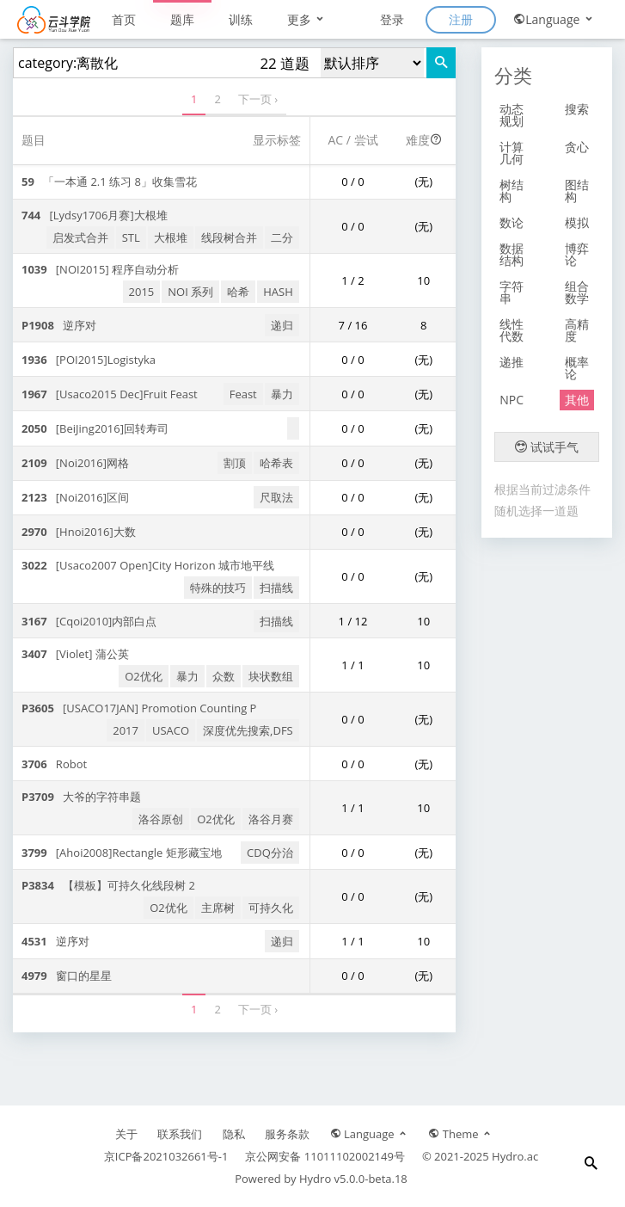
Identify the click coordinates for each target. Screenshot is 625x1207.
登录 (392, 19)
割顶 (235, 463)
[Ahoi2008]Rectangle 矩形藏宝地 (121, 852)
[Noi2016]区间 (75, 497)
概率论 (577, 368)
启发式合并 (80, 237)
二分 (282, 237)
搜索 (577, 109)
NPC (511, 399)
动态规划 (511, 115)
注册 (461, 19)
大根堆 (170, 237)
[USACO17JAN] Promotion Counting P (138, 708)
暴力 (282, 394)
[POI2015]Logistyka (88, 359)
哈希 (238, 291)
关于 (126, 1134)
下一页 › (258, 99)
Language (554, 19)
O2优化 (143, 676)
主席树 (218, 907)
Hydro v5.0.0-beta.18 (353, 1178)
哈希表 (276, 463)
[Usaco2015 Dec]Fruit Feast (109, 394)
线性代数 (511, 330)
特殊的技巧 (218, 587)
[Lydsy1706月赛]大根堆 (94, 215)
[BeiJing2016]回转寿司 (95, 428)
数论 (511, 222)
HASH (278, 291)
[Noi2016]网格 (75, 463)
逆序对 (58, 325)
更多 (307, 19)
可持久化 (270, 907)
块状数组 (270, 676)
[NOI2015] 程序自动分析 (100, 269)
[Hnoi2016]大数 (78, 531)
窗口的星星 (66, 975)
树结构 (511, 190)
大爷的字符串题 (81, 796)
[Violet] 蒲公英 (75, 654)
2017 (125, 730)
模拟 (577, 222)
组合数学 (577, 292)
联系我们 (179, 1134)
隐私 (234, 1134)
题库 (182, 19)
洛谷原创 (160, 819)
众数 (223, 676)
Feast (243, 394)
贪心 (577, 147)
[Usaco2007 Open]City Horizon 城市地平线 (147, 565)
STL (131, 237)
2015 (142, 291)
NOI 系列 (190, 291)
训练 (241, 19)
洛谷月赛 (270, 819)
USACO (170, 730)
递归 (282, 325)
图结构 (577, 190)
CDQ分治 (270, 852)
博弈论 (577, 254)
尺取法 (276, 497)
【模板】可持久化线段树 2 (108, 885)
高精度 (577, 330)
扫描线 (276, 587)
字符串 (511, 292)
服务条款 (287, 1134)
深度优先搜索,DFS (248, 730)
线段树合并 (229, 237)
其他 (577, 399)
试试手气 (547, 447)
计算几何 (511, 153)
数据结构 (511, 254)
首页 (124, 19)
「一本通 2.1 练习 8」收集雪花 (109, 181)
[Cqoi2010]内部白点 (88, 621)
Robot (54, 764)
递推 (511, 362)
